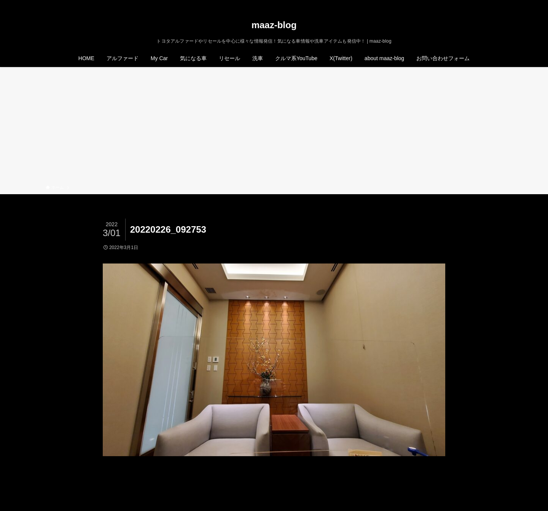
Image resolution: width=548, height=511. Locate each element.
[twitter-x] (468, 4)
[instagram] (478, 4)
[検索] (497, 4)
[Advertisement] (274, 127)
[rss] (487, 4)
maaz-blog (274, 25)
